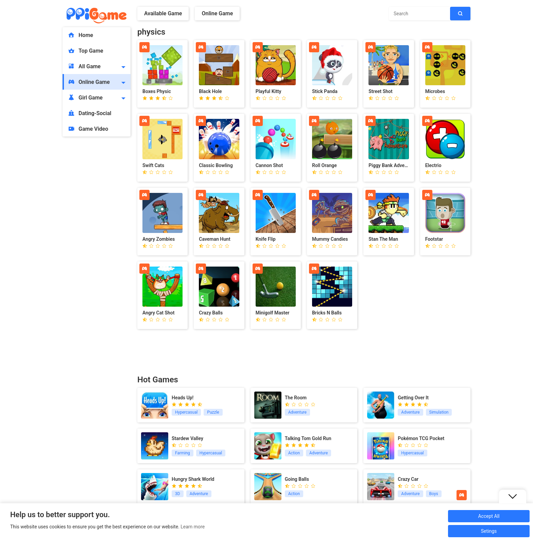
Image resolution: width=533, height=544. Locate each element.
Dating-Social (89, 113)
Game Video (88, 128)
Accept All (488, 516)
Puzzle (213, 412)
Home (80, 35)
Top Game (85, 50)
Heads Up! (182, 397)
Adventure (297, 412)
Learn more (192, 526)
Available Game (163, 13)
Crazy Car (408, 479)
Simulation (439, 412)
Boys (433, 493)
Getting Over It (413, 397)
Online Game (89, 82)
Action (294, 453)
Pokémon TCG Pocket (421, 438)
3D (177, 493)
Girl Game (85, 97)
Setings (489, 531)
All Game (84, 66)
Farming (182, 453)
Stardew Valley (187, 438)
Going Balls (297, 479)
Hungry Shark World (193, 479)
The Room (296, 397)
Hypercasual (186, 412)
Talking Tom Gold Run (308, 438)
